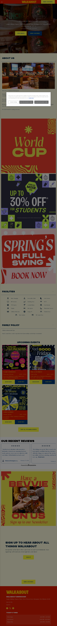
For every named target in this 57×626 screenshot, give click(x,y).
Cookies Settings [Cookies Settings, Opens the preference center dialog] (13, 102)
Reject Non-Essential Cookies (26, 102)
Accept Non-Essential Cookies (41, 102)
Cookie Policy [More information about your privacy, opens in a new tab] (31, 98)
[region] (28, 99)
